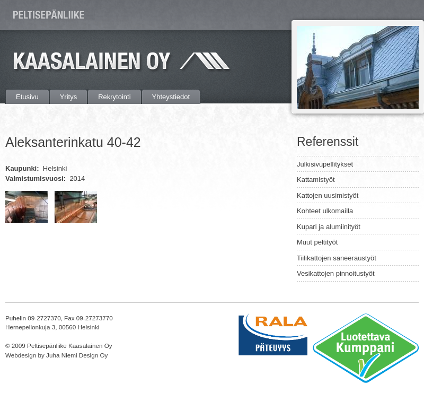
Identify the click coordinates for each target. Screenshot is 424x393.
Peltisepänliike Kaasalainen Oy (50, 15)
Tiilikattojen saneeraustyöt (336, 258)
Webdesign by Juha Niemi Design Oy (56, 355)
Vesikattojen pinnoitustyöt (336, 273)
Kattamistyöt (316, 180)
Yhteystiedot (171, 97)
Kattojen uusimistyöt (327, 195)
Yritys (68, 97)
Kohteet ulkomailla (325, 211)
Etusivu (27, 97)
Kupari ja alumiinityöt (328, 227)
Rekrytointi (114, 97)
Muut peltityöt (317, 242)
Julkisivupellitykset (325, 164)
